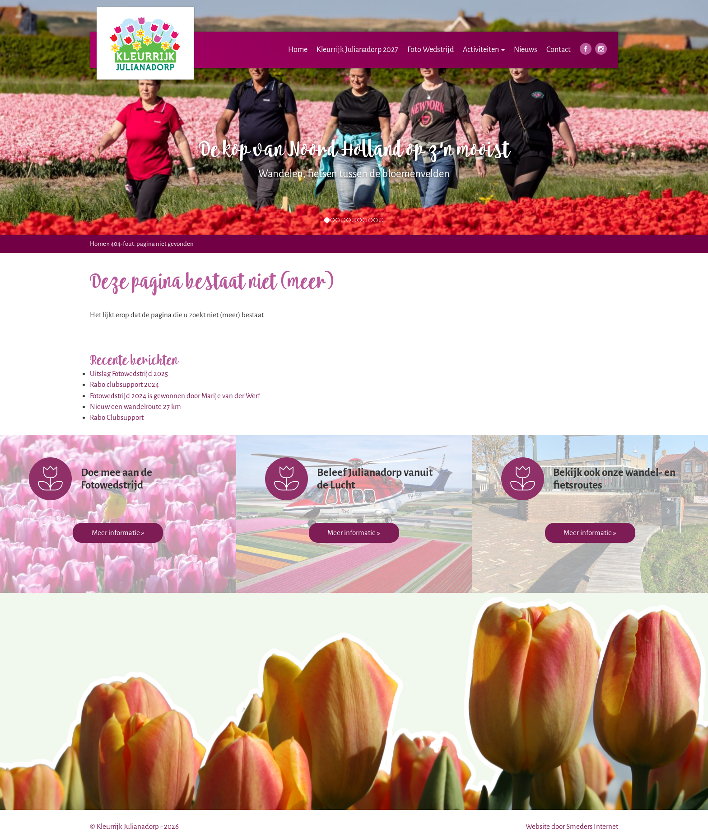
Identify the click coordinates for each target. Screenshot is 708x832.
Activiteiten (484, 50)
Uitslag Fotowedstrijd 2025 (129, 373)
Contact (558, 50)
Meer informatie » (118, 532)
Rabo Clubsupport (117, 417)
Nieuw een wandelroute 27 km (135, 406)
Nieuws (525, 50)
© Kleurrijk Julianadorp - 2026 (134, 826)
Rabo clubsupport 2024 (124, 384)
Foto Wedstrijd (430, 50)
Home (297, 50)
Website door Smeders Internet (572, 826)
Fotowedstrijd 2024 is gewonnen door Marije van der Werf (175, 396)
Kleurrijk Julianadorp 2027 (357, 50)
